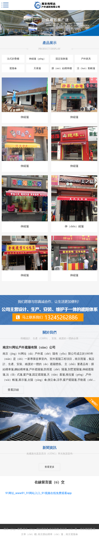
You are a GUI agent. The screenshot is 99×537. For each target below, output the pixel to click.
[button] (48, 33)
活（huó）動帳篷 (86, 68)
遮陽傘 (13, 68)
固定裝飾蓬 (62, 58)
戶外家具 (86, 58)
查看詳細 (13, 389)
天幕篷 (37, 68)
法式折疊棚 (13, 58)
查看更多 (49, 467)
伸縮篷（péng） (37, 58)
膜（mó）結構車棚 (62, 68)
